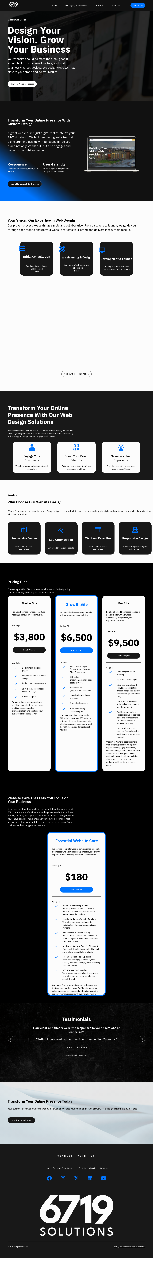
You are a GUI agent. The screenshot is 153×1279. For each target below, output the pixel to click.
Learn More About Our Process (25, 184)
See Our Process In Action (76, 374)
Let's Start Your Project (21, 1120)
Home (54, 5)
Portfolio (99, 5)
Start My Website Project (22, 84)
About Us (116, 5)
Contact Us (138, 5)
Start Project (29, 650)
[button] (10, 1039)
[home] (13, 5)
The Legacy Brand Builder (76, 5)
